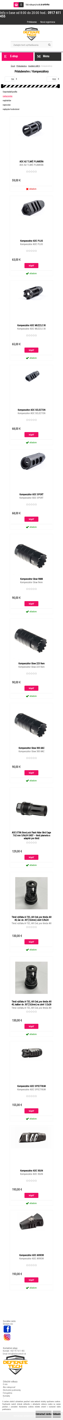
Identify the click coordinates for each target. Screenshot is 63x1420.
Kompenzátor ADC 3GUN (31, 1170)
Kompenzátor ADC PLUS (31, 240)
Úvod (13, 66)
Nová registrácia (47, 22)
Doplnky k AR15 (34, 66)
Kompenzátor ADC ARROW (31, 1255)
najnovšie (7, 105)
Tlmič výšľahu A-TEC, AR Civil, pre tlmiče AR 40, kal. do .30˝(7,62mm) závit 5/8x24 (31, 918)
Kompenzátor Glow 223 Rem (31, 663)
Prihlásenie (32, 22)
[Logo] (31, 34)
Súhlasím (57, 1414)
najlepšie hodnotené (11, 109)
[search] (49, 45)
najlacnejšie (7, 96)
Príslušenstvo (22, 66)
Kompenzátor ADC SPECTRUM (31, 1086)
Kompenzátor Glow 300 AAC (31, 748)
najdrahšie (7, 100)
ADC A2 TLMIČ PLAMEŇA (31, 161)
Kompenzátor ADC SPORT (31, 494)
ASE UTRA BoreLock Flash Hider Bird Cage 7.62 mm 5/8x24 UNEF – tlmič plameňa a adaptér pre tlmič (31, 835)
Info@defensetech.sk (17, 1354)
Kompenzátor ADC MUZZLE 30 (31, 325)
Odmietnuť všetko (44, 1414)
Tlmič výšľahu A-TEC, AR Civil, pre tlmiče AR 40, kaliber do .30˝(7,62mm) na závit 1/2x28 (31, 1003)
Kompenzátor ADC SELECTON (31, 410)
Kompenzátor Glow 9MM (31, 579)
